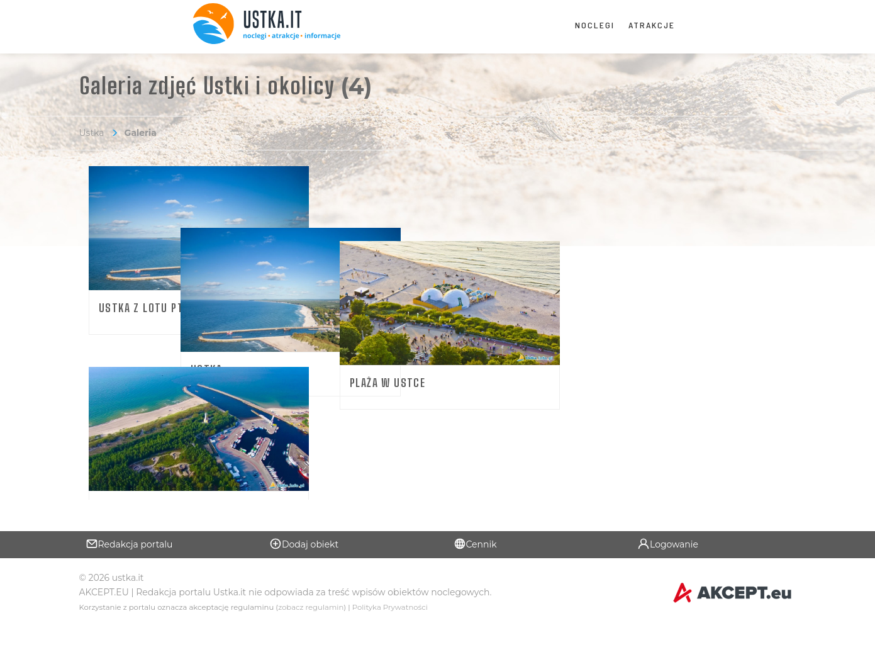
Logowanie (667, 572)
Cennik (475, 572)
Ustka (91, 132)
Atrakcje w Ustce (146, 489)
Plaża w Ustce (614, 308)
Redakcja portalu (129, 572)
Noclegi (595, 25)
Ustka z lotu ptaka (150, 308)
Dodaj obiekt (303, 572)
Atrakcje (651, 25)
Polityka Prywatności (390, 636)
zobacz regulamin (310, 636)
